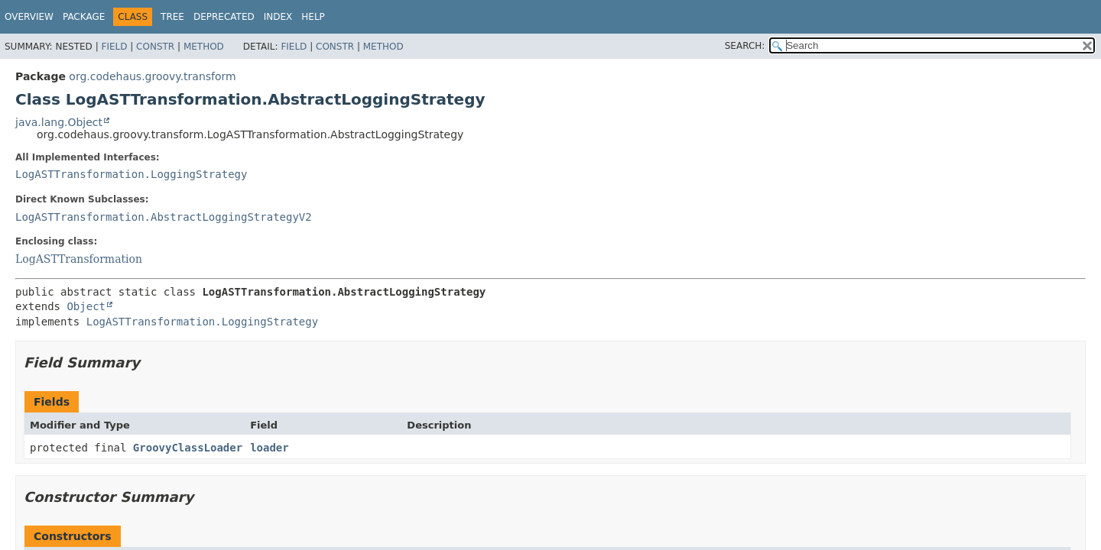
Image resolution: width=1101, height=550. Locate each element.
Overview (29, 16)
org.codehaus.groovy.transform (152, 76)
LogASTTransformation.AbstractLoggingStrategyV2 (163, 217)
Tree (172, 16)
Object (86, 306)
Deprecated (224, 16)
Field (114, 46)
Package (84, 16)
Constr (155, 46)
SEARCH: (745, 45)
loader (269, 448)
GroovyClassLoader (187, 448)
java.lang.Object (58, 122)
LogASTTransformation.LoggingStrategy (131, 174)
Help (313, 16)
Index (278, 16)
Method (204, 46)
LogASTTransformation (78, 259)
